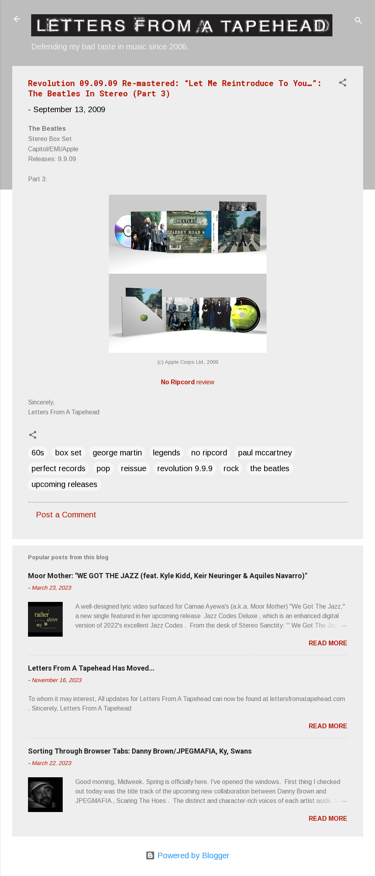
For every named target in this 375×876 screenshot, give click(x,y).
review (188, 382)
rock (231, 468)
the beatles (269, 468)
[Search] (358, 21)
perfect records (59, 468)
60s (38, 452)
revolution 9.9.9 (185, 468)
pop (103, 468)
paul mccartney (265, 452)
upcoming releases (64, 484)
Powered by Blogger (187, 855)
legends (166, 452)
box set (68, 452)
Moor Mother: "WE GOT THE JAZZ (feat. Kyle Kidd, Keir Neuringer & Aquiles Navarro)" (167, 575)
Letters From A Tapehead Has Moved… (91, 668)
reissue (133, 468)
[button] (342, 83)
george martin (117, 452)
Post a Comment (66, 514)
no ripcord (209, 452)
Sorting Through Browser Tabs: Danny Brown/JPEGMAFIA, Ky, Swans (140, 751)
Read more (328, 643)
